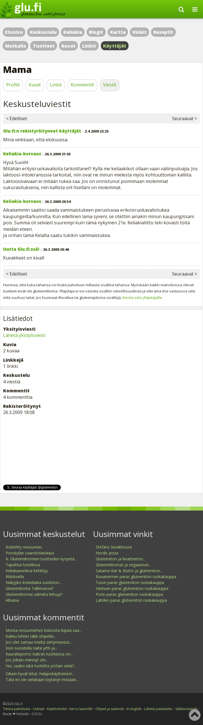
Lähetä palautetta (158, 708)
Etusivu (14, 32)
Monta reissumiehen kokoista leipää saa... (44, 630)
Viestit (109, 85)
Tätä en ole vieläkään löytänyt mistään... (42, 679)
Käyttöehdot (57, 708)
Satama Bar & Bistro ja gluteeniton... (129, 570)
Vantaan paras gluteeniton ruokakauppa (132, 588)
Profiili (13, 85)
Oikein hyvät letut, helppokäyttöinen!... (40, 673)
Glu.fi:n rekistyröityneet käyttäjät (42, 131)
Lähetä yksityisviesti (24, 335)
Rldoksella (15, 576)
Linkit (89, 46)
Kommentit (82, 85)
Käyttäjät (114, 46)
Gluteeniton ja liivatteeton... (120, 558)
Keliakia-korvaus (22, 153)
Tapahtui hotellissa (23, 564)
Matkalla (15, 46)
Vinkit (139, 32)
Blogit (96, 32)
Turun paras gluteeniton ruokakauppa (130, 582)
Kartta (118, 32)
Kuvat (68, 46)
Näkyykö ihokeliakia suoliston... (34, 582)
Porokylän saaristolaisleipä (30, 553)
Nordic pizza (107, 553)
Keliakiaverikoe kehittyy (27, 570)
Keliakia (72, 32)
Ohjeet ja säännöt (109, 708)
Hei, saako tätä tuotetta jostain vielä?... (41, 665)
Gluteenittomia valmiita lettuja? (34, 594)
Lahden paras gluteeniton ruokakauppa (131, 600)
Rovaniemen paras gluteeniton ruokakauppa (136, 576)
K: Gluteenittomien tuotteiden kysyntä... (41, 558)
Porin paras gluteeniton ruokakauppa (129, 594)
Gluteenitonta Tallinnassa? (29, 588)
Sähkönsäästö (186, 708)
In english (133, 708)
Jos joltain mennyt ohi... (27, 660)
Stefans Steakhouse (114, 547)
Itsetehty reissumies (24, 547)
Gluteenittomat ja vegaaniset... (123, 564)
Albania (12, 600)
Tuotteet (44, 46)
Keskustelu (43, 32)
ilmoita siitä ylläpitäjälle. (142, 297)
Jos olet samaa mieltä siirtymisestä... (39, 642)
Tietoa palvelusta (16, 708)
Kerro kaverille (81, 708)
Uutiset (38, 708)
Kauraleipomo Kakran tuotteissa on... (39, 654)
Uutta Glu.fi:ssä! (21, 249)
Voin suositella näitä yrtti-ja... (31, 648)
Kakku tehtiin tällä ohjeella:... (31, 636)
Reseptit (163, 32)
